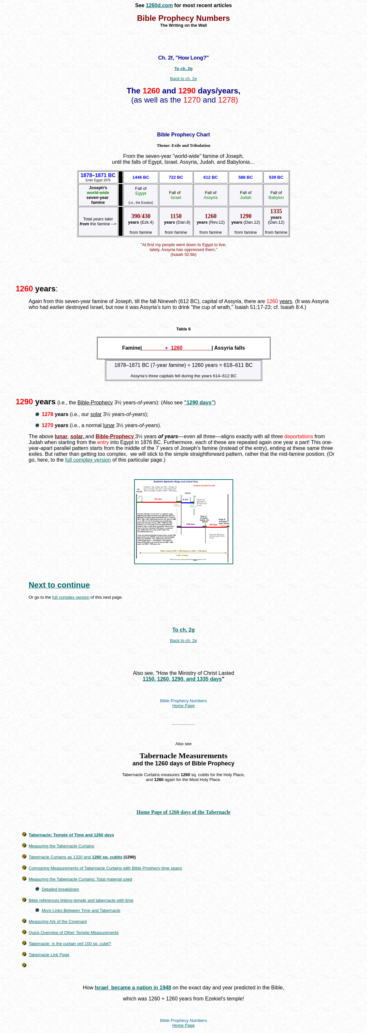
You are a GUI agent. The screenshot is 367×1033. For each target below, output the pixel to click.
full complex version (88, 460)
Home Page (183, 705)
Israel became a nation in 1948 (133, 987)
